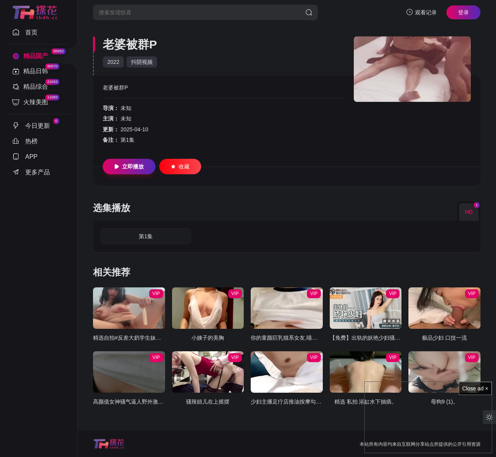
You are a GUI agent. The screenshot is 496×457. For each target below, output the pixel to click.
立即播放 (129, 166)
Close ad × (475, 388)
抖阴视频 (142, 62)
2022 (113, 62)
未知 (126, 108)
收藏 (180, 166)
